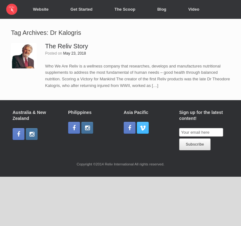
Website (41, 9)
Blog (161, 9)
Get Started (82, 9)
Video (193, 9)
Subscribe (195, 144)
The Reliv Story (66, 46)
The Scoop (125, 9)
